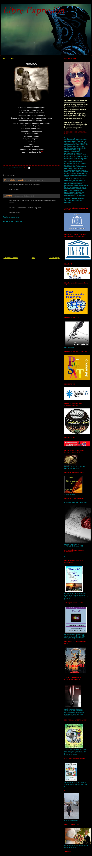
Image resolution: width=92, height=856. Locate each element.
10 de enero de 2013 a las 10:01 (37, 180)
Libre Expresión (34, 10)
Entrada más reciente (11, 258)
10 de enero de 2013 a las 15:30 (24, 196)
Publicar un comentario (11, 217)
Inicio (33, 258)
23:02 (25, 168)
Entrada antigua (54, 258)
